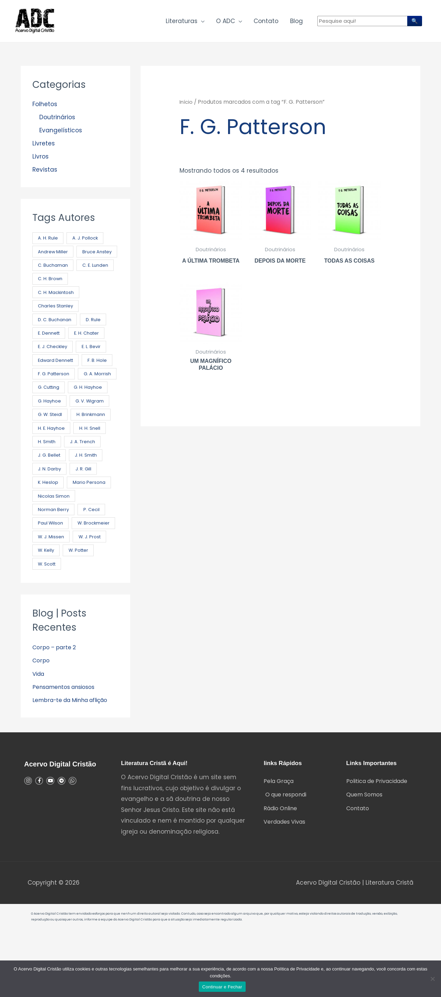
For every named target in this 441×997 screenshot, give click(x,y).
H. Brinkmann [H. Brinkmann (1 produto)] (53, 455)
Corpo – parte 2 (55, 709)
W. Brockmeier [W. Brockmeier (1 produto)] (54, 582)
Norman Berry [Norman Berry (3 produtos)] (54, 554)
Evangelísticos (60, 134)
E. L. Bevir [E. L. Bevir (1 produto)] (95, 369)
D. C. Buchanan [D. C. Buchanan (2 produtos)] (55, 341)
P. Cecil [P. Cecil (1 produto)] (93, 554)
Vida (39, 736)
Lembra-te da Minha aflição (74, 762)
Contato (266, 23)
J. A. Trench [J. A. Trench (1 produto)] (51, 483)
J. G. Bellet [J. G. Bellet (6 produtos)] (92, 483)
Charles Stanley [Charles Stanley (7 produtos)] (56, 327)
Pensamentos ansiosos (67, 749)
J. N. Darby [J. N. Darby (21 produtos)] (89, 497)
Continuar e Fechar (222, 986)
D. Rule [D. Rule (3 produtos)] (96, 341)
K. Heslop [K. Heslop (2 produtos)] (80, 511)
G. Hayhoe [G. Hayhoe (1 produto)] (95, 426)
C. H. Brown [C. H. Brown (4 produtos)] (94, 299)
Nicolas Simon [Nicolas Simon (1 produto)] (54, 540)
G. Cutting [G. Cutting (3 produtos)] (93, 412)
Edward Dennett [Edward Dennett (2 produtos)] (57, 384)
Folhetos (44, 108)
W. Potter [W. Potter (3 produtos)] (82, 611)
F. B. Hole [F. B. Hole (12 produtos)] (48, 398)
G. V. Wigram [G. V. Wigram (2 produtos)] (53, 440)
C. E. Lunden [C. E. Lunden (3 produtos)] (52, 299)
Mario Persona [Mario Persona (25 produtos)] (54, 526)
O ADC (225, 23)
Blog (296, 23)
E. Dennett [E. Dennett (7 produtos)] (50, 355)
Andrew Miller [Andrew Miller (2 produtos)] (53, 256)
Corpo (41, 722)
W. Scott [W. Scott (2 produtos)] (48, 625)
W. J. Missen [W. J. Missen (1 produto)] (51, 596)
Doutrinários (57, 121)
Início (187, 105)
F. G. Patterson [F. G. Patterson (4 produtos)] (91, 398)
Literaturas (181, 23)
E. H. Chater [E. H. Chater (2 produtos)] (91, 355)
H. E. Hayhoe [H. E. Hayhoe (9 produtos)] (97, 455)
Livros (40, 160)
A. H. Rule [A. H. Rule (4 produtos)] (48, 242)
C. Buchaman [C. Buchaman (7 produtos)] (53, 284)
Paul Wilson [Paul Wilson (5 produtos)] (51, 568)
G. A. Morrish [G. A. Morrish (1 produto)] (52, 412)
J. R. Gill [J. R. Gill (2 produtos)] (46, 511)
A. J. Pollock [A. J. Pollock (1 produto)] (87, 242)
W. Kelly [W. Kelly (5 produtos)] (47, 611)
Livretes (43, 147)
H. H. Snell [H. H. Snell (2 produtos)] (49, 469)
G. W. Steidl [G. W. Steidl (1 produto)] (96, 440)
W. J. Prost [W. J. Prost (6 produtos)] (92, 596)
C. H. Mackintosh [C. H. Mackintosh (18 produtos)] (57, 313)
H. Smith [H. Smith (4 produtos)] (84, 469)
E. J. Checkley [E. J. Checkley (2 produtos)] (54, 369)
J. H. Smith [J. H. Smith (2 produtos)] (50, 497)
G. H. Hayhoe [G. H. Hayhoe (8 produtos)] (53, 426)
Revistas (44, 174)
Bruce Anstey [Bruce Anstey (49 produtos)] (53, 270)
